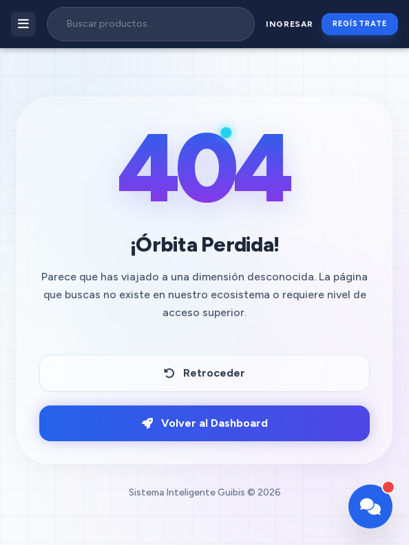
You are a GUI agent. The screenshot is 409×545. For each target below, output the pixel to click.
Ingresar (289, 24)
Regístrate (360, 23)
